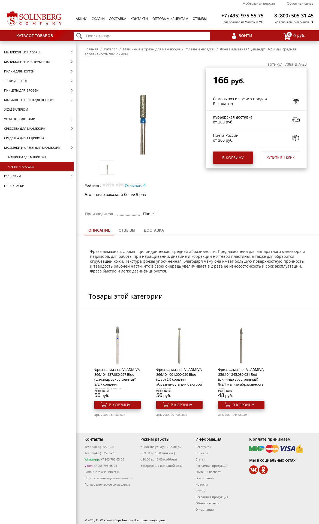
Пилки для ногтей (19, 71)
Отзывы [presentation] (127, 230)
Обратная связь (300, 3)
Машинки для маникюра (27, 157)
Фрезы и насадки (21, 166)
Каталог (110, 49)
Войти (245, 35)
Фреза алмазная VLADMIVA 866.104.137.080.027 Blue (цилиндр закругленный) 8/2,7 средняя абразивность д (117, 379)
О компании (204, 478)
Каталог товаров (34, 35)
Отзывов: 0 (135, 185)
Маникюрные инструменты (27, 62)
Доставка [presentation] (154, 230)
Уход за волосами (19, 119)
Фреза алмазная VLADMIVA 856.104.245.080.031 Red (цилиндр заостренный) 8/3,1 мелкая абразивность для (241, 379)
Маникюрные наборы (22, 52)
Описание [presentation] (99, 230)
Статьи (200, 459)
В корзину (233, 157)
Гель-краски (14, 186)
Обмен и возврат (208, 472)
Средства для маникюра (24, 128)
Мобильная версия (258, 3)
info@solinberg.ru (107, 472)
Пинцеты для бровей (21, 90)
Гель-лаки (12, 176)
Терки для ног (16, 81)
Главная (91, 49)
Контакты (139, 18)
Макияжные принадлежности (28, 100)
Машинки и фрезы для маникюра (32, 148)
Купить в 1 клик (280, 157)
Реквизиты (203, 447)
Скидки (98, 18)
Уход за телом (16, 109)
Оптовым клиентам (170, 18)
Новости (201, 453)
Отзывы (200, 18)
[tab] (99, 230)
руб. (294, 36)
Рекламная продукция (211, 466)
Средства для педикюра (24, 138)
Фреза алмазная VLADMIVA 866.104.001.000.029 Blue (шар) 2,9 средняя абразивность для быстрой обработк (179, 379)
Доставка (117, 18)
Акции (81, 18)
